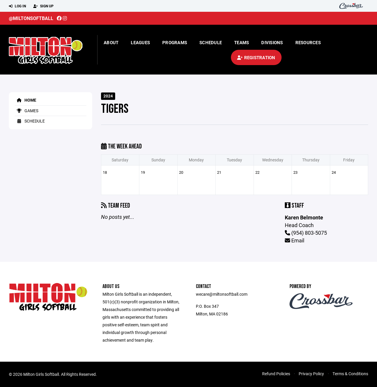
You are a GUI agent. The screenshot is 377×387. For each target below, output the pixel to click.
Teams (241, 42)
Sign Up (43, 6)
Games (26, 110)
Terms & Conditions (350, 373)
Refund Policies (276, 373)
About (111, 42)
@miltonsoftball (31, 18)
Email (294, 240)
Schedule (210, 42)
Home (25, 100)
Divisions (272, 42)
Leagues (140, 42)
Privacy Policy (311, 373)
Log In (17, 6)
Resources (308, 42)
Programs (174, 42)
